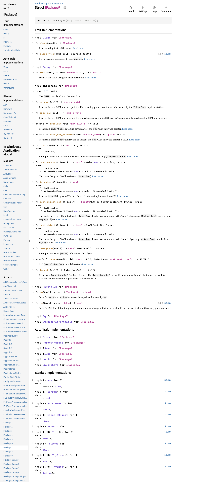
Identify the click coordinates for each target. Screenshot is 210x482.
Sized (58, 386)
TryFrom (57, 455)
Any (96, 162)
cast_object (48, 225)
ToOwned (52, 443)
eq (41, 292)
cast (43, 145)
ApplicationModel (54, 3)
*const (80, 259)
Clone (47, 37)
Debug (47, 67)
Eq (44, 316)
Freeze (47, 337)
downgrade (46, 248)
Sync (47, 353)
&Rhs (67, 302)
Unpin (47, 359)
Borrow (52, 391)
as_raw (44, 102)
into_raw (45, 112)
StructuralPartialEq (57, 321)
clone (43, 42)
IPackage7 (65, 37)
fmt (42, 72)
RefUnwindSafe (53, 342)
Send (47, 348)
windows (39, 3)
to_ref (44, 270)
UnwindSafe (50, 364)
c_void (75, 102)
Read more (78, 48)
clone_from (47, 53)
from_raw (55, 123)
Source (168, 53)
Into (55, 432)
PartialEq (50, 286)
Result (97, 72)
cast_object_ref (50, 201)
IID (46, 91)
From (50, 426)
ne (41, 302)
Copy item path (64, 7)
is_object (46, 182)
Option (111, 134)
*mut (67, 102)
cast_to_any (48, 162)
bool (75, 182)
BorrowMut (54, 403)
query (53, 259)
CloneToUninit (57, 415)
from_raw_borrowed (62, 134)
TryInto (57, 466)
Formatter (73, 72)
